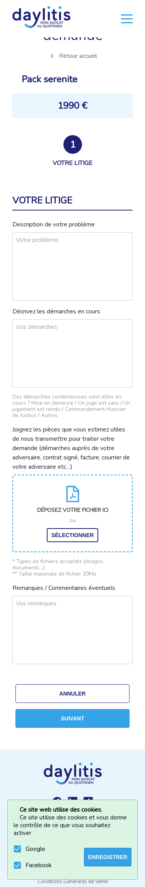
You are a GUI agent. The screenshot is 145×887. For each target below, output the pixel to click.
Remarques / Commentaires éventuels (63, 588)
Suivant (72, 718)
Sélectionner (72, 535)
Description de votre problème (53, 224)
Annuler (72, 693)
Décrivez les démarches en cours (56, 311)
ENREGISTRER (107, 857)
